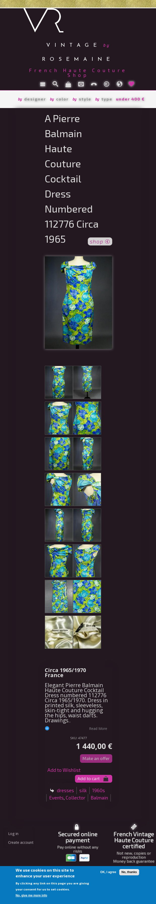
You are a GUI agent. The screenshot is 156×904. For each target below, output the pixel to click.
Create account (20, 842)
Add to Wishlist (64, 770)
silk (83, 790)
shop (100, 240)
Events (56, 797)
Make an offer (96, 758)
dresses (65, 790)
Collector (75, 797)
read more (98, 728)
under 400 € (130, 98)
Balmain (99, 797)
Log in (13, 833)
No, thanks (129, 872)
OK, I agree (108, 872)
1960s (98, 790)
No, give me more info (31, 895)
